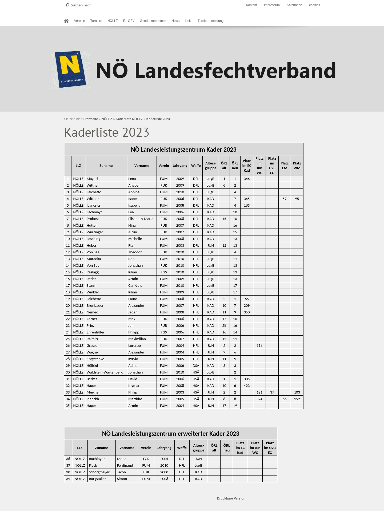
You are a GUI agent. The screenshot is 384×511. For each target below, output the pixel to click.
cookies (314, 5)
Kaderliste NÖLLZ (129, 119)
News (175, 21)
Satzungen (294, 5)
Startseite (90, 119)
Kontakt (251, 5)
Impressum (272, 5)
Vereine (79, 21)
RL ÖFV (129, 21)
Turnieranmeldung (210, 21)
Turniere (96, 21)
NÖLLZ (112, 21)
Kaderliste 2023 (158, 119)
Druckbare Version (231, 498)
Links (188, 21)
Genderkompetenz (153, 21)
